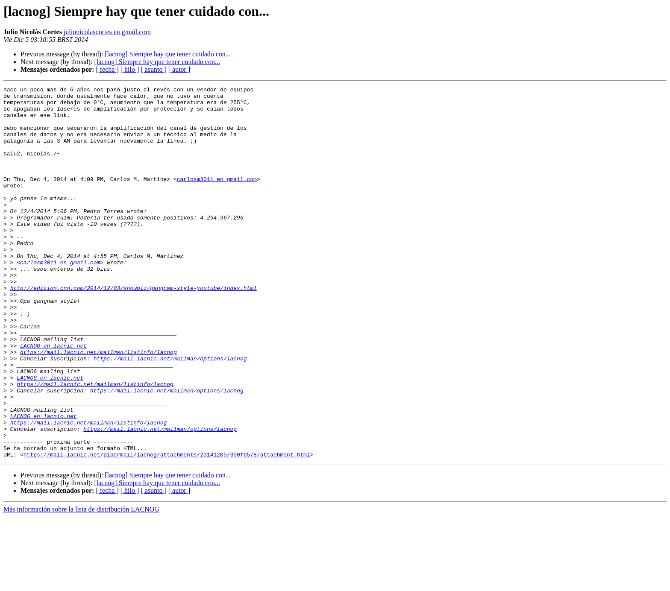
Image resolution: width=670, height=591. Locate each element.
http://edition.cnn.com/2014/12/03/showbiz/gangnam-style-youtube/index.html (133, 329)
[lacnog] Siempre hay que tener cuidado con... (168, 54)
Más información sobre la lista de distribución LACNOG (81, 583)
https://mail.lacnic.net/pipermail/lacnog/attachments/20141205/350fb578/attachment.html (167, 528)
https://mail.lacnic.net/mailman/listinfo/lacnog (98, 406)
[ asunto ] (153, 69)
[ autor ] (179, 69)
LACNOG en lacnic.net (53, 398)
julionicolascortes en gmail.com (107, 31)
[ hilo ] (129, 69)
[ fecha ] (107, 69)
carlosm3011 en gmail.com (217, 198)
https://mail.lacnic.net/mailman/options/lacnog (170, 413)
